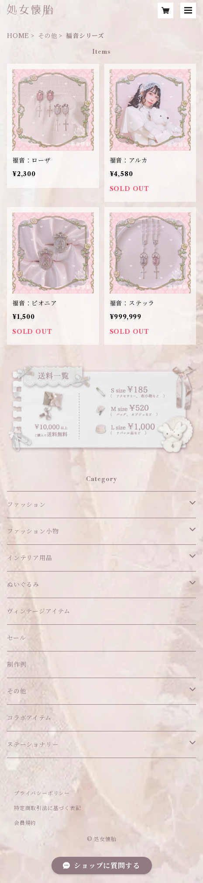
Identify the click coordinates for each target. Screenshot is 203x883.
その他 (47, 36)
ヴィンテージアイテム (38, 611)
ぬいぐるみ (23, 585)
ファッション (26, 505)
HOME (18, 36)
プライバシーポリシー (42, 793)
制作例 (16, 664)
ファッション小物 (32, 531)
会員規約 (25, 823)
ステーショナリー (32, 744)
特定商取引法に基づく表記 (47, 808)
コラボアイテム (29, 718)
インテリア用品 (29, 558)
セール (16, 638)
